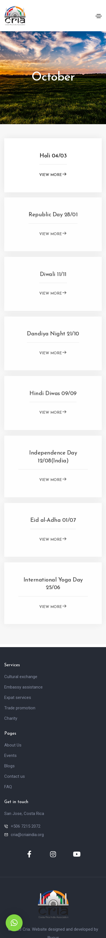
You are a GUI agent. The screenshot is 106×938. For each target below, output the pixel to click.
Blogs (9, 765)
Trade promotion (19, 707)
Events (10, 755)
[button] (14, 922)
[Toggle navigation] (99, 16)
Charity (10, 718)
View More (53, 174)
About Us (12, 745)
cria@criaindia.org (27, 834)
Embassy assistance (23, 687)
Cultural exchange (20, 676)
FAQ (8, 786)
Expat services (17, 697)
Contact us (14, 776)
